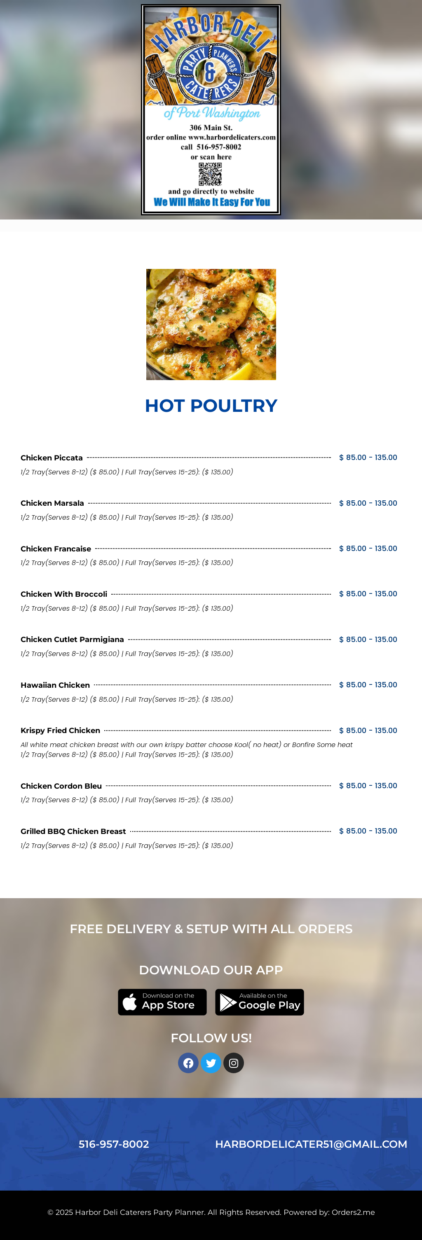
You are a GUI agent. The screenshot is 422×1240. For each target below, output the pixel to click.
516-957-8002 (114, 1144)
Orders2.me (353, 1212)
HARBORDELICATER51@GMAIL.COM (311, 1144)
